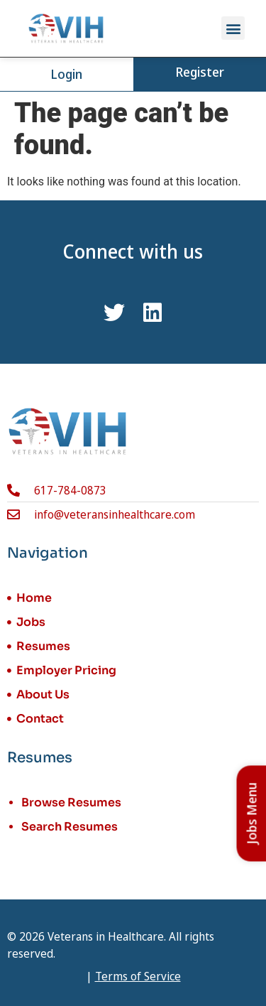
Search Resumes (69, 826)
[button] (233, 28)
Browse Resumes (71, 802)
